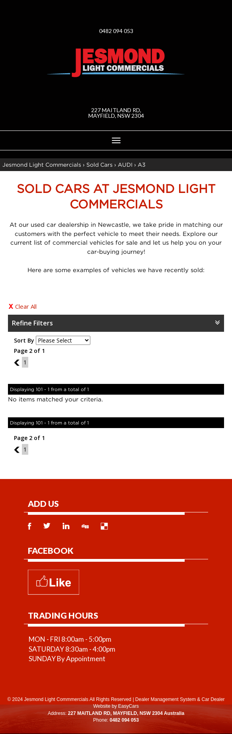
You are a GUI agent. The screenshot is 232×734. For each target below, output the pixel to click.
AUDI (125, 164)
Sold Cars (99, 164)
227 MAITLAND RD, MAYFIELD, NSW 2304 (116, 113)
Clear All (26, 306)
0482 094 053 (116, 30)
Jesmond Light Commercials (41, 164)
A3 (142, 164)
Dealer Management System (165, 699)
